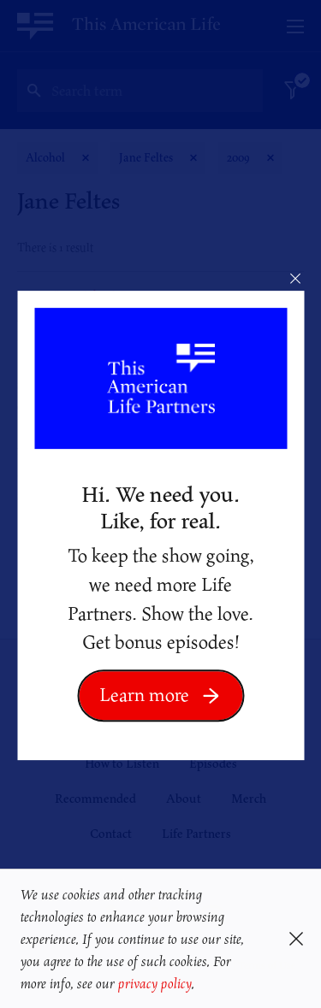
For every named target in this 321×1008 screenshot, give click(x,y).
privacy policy (154, 983)
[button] (201, 985)
